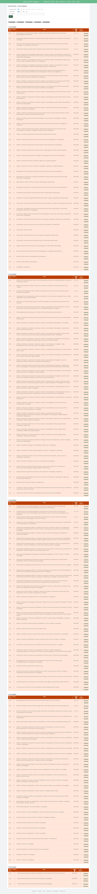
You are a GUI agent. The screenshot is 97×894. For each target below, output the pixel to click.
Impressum (62, 891)
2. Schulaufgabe (20, 22)
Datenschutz (55, 891)
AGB (44, 891)
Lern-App (68, 1)
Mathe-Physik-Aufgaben (31, 1)
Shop (57, 1)
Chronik (40, 891)
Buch (73, 1)
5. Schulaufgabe (46, 22)
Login (77, 1)
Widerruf (48, 891)
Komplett (86, 35)
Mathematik (47, 1)
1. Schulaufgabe (11, 22)
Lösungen (86, 56)
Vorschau (86, 33)
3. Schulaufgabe (29, 22)
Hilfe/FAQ (62, 1)
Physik (52, 1)
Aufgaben (86, 54)
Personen (34, 891)
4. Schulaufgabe (37, 22)
